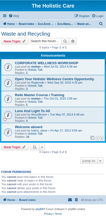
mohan (35, 66)
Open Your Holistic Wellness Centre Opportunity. (55, 79)
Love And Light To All (32, 111)
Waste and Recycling (25, 34)
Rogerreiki (37, 82)
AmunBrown (39, 114)
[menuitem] (14, 16)
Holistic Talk (35, 69)
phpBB (39, 209)
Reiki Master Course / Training (39, 95)
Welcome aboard (28, 127)
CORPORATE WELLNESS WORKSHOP (46, 63)
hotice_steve (39, 130)
